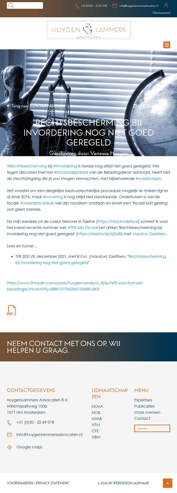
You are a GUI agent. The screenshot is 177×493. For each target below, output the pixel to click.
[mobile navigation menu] (166, 44)
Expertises (143, 400)
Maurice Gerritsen (149, 233)
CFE (95, 430)
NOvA (97, 406)
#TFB (72, 227)
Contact (142, 418)
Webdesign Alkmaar (131, 483)
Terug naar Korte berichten (31, 105)
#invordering (65, 166)
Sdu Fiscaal (87, 227)
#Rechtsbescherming (27, 166)
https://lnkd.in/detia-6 (118, 221)
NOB (96, 412)
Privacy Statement (52, 483)
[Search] (29, 5)
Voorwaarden (20, 483)
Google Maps (24, 447)
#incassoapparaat (71, 172)
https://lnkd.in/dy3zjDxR (99, 233)
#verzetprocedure (37, 203)
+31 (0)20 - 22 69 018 (91, 5)
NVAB (97, 418)
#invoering (53, 196)
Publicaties (144, 406)
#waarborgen (148, 178)
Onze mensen (147, 412)
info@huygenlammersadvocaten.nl (135, 5)
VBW (96, 437)
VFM (96, 424)
